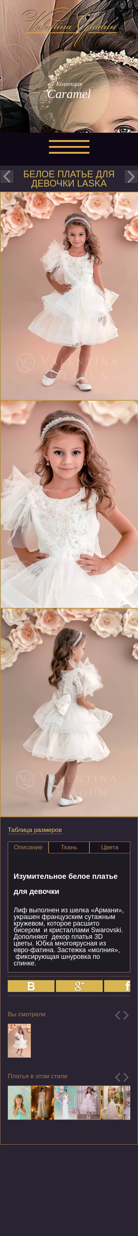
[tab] (28, 847)
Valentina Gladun (69, 27)
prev (7, 177)
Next (126, 1015)
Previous (117, 1015)
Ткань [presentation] (69, 847)
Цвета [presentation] (109, 847)
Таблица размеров (35, 829)
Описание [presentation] (28, 847)
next (131, 177)
